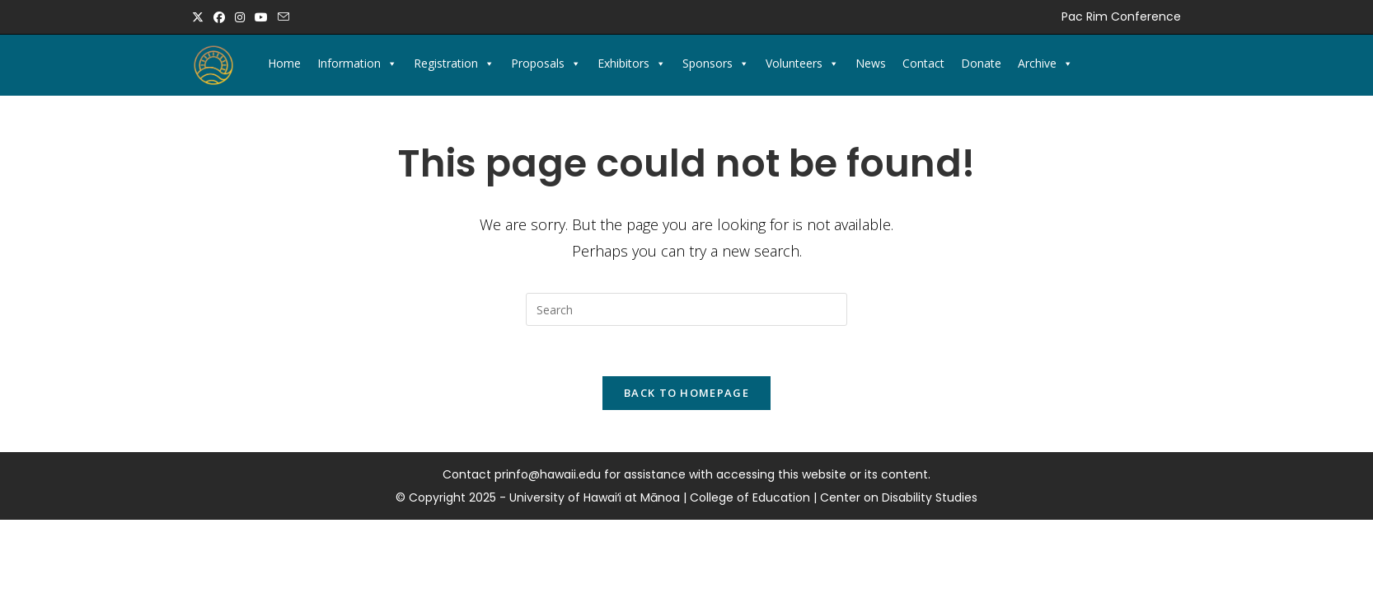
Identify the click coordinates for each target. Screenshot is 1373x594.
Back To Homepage (686, 392)
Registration (454, 63)
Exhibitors (631, 63)
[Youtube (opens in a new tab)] (261, 17)
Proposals (546, 63)
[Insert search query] (686, 309)
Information (357, 63)
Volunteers (802, 63)
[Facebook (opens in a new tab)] (219, 17)
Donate (981, 63)
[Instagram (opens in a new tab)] (240, 17)
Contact (923, 63)
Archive (1045, 63)
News (870, 63)
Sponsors (715, 63)
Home (284, 63)
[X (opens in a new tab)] (200, 17)
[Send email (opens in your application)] (283, 17)
